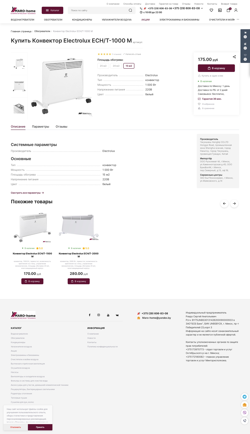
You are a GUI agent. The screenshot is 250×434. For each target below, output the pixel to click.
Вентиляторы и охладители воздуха (28, 376)
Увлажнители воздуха (117, 19)
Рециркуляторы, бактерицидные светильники (33, 389)
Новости (91, 338)
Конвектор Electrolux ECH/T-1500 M (32, 255)
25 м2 (103, 65)
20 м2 (116, 65)
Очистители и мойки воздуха (229, 19)
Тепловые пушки (19, 398)
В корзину (216, 68)
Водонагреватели (22, 19)
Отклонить (15, 427)
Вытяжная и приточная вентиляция (28, 363)
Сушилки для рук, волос (22, 402)
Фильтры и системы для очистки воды (29, 380)
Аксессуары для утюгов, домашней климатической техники (39, 385)
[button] (245, 421)
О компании (93, 334)
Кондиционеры (82, 19)
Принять (40, 427)
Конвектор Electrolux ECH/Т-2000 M (79, 255)
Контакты (91, 342)
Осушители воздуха (20, 368)
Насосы (14, 372)
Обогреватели (53, 19)
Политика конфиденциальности (102, 346)
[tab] (20, 126)
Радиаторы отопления (21, 393)
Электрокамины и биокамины (179, 19)
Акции (145, 19)
